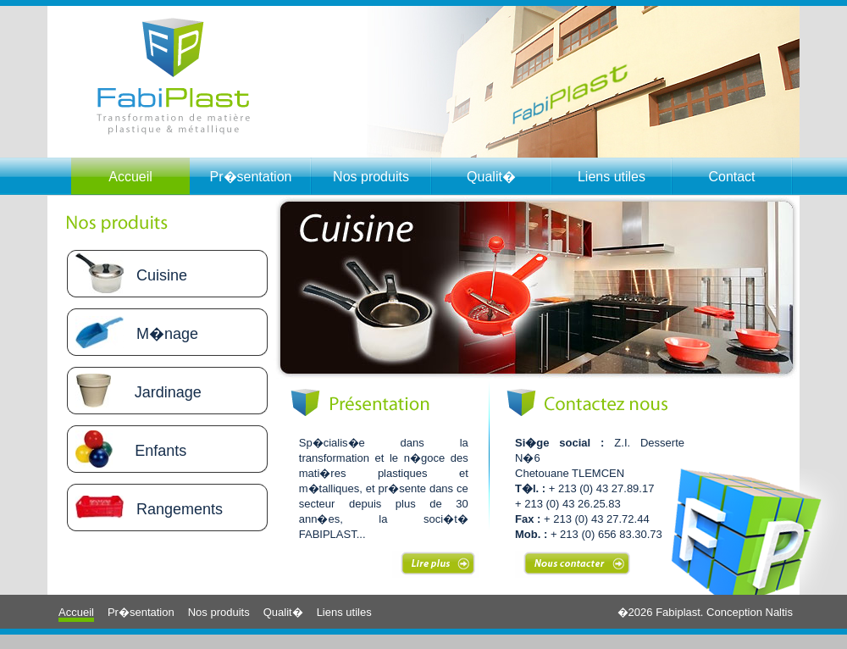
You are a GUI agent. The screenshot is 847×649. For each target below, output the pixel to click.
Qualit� (491, 176)
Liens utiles (611, 176)
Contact (731, 176)
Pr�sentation (251, 176)
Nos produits (371, 176)
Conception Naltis (749, 612)
